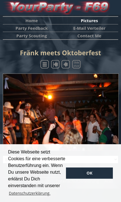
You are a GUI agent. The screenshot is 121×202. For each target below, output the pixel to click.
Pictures (89, 20)
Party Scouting (31, 35)
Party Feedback (31, 28)
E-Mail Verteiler (89, 28)
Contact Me (89, 35)
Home (32, 20)
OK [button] (89, 173)
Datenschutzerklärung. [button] (30, 193)
